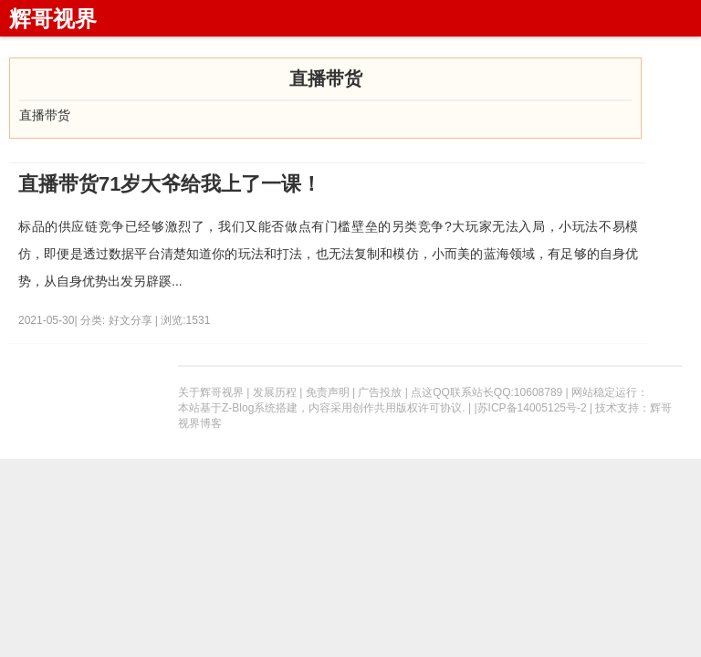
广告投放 (380, 392)
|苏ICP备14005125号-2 (530, 408)
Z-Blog (238, 408)
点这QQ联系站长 (452, 392)
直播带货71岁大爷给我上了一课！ (169, 183)
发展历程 (275, 392)
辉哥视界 (53, 18)
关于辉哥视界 (211, 392)
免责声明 (328, 392)
